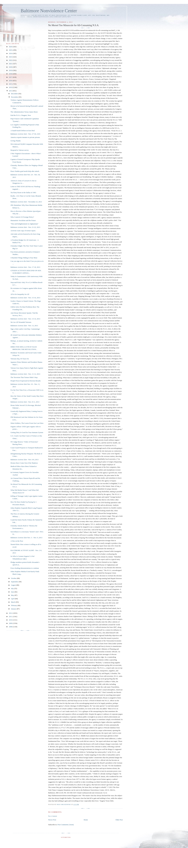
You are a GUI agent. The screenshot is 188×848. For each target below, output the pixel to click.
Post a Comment (52, 816)
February (14, 605)
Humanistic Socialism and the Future (23, 220)
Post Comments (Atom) (66, 825)
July (12, 588)
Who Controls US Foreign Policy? (22, 217)
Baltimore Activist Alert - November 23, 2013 (26, 202)
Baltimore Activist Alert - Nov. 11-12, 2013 (25, 374)
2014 (11, 87)
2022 (11, 60)
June (13, 592)
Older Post (119, 820)
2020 (11, 67)
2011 (11, 616)
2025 (11, 50)
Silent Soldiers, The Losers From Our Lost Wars (26, 423)
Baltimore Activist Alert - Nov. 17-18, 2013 (25, 267)
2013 (11, 91)
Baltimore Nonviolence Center (49, 10)
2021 (11, 64)
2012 (11, 613)
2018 (11, 74)
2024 (11, 53)
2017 (11, 77)
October (14, 578)
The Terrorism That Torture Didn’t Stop (23, 377)
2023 (11, 57)
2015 (11, 84)
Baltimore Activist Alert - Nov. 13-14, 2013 (25, 319)
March (13, 602)
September (15, 582)
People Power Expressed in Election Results (25, 381)
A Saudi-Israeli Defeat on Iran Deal (22, 131)
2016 (11, 81)
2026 (11, 47)
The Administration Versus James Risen (24, 112)
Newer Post (52, 820)
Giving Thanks (15, 141)
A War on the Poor (16, 541)
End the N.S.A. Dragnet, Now (20, 115)
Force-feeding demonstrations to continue (24, 568)
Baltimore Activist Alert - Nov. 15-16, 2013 (25, 298)
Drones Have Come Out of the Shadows (24, 463)
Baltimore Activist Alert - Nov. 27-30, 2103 (25, 134)
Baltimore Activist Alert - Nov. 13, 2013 (24, 326)
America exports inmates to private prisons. (25, 137)
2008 (11, 627)
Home (86, 820)
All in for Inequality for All (19, 294)
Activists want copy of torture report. (23, 231)
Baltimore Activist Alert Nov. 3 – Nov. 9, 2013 (26, 538)
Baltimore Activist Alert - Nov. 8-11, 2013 (24, 402)
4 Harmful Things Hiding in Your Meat (23, 258)
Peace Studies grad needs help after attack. (24, 171)
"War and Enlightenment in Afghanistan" (24, 224)
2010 (11, 620)
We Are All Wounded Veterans (20, 322)
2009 (11, 623)
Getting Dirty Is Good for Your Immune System (26, 432)
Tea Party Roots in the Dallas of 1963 (23, 192)
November (15, 97)
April (13, 599)
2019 (11, 70)
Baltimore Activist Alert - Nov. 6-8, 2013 (24, 460)
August (13, 585)
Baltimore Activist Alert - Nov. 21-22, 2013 (25, 227)
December (14, 94)
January (14, 609)
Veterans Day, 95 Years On (19, 359)
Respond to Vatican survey (19, 150)
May (13, 595)
